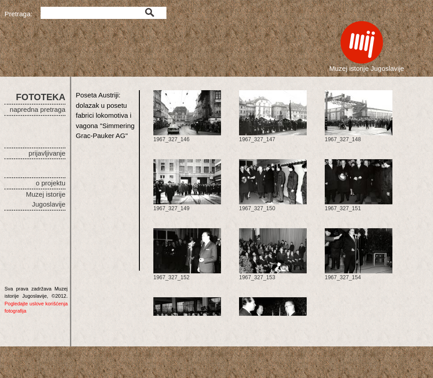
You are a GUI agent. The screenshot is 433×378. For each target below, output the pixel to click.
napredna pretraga (37, 109)
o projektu (50, 183)
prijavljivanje (46, 153)
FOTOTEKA (40, 97)
